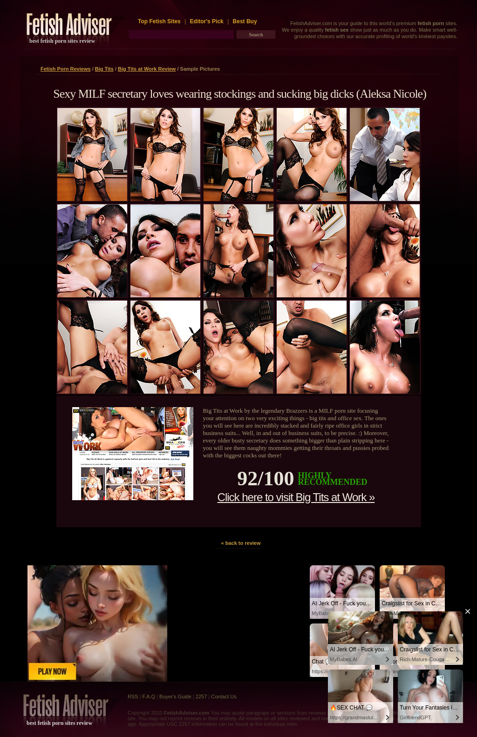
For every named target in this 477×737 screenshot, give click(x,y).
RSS (133, 696)
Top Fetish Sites (160, 21)
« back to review (241, 543)
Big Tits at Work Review (147, 69)
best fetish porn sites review (62, 41)
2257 (201, 696)
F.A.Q (149, 696)
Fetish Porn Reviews (66, 69)
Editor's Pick (207, 21)
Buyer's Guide (175, 696)
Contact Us (223, 696)
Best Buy (245, 21)
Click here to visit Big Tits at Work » (296, 497)
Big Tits (104, 69)
